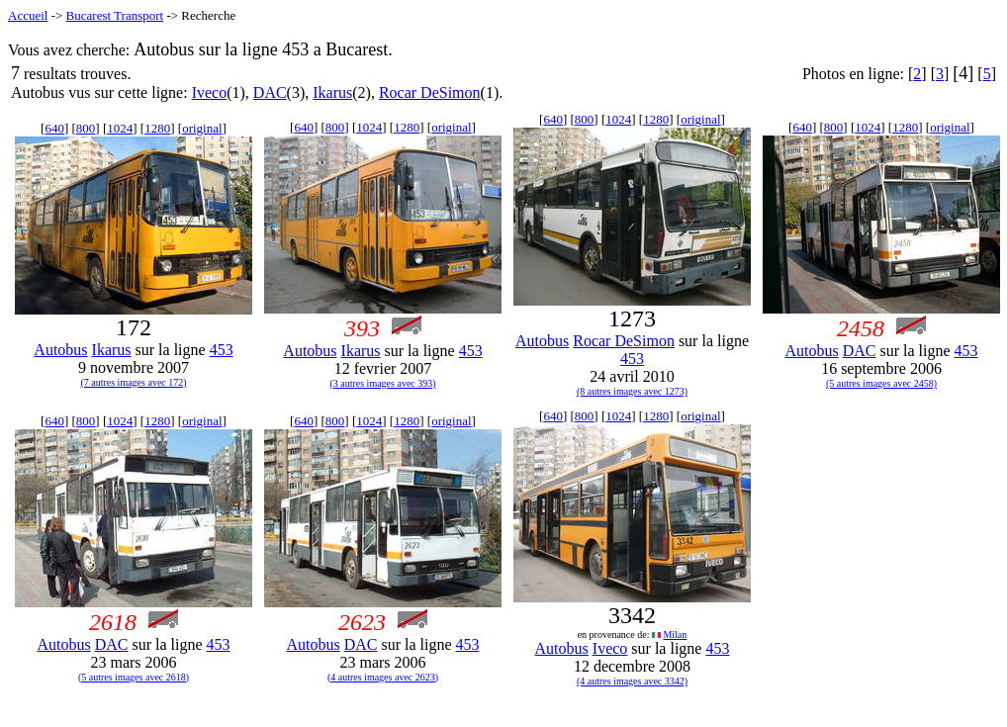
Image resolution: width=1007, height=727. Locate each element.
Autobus (60, 349)
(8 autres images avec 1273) (632, 391)
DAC (270, 92)
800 (86, 128)
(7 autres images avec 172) (133, 382)
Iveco (210, 92)
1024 (120, 128)
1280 (157, 128)
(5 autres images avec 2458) (881, 383)
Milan (675, 634)
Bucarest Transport (115, 15)
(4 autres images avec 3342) (632, 681)
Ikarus (332, 92)
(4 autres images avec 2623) (382, 677)
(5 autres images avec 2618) (133, 677)
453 (221, 349)
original (202, 128)
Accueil (27, 15)
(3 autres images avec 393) (382, 383)
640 (54, 128)
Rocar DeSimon (430, 92)
